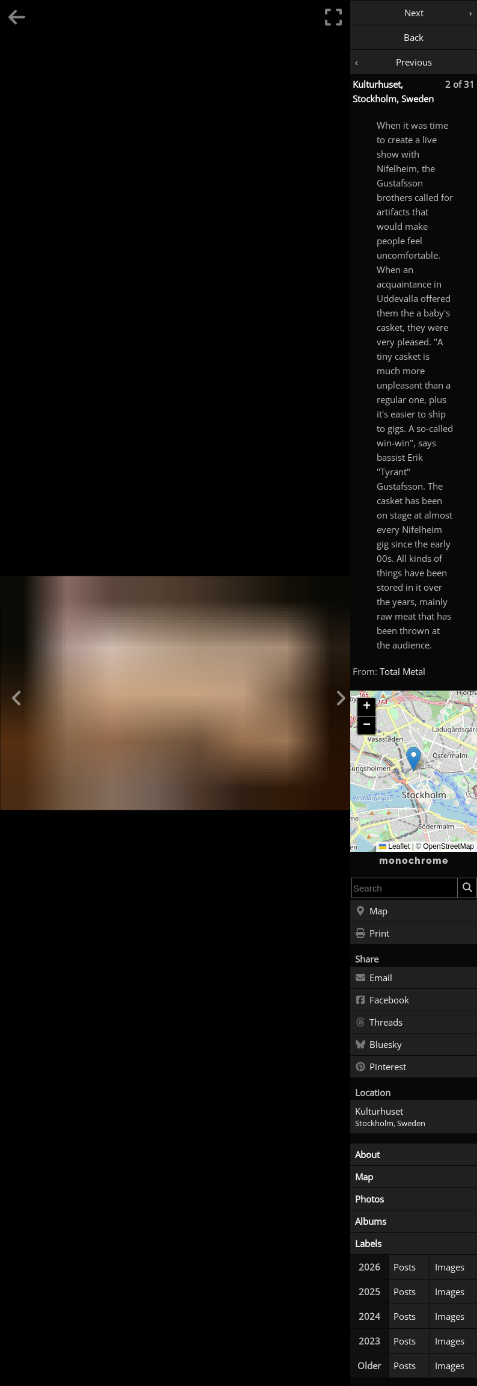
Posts (404, 1267)
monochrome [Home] (414, 860)
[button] (413, 759)
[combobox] (404, 888)
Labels (368, 1243)
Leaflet (394, 846)
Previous (414, 62)
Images (449, 1267)
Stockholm (374, 1123)
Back (414, 37)
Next (414, 13)
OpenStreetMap (448, 846)
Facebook (382, 1000)
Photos (369, 1199)
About (367, 1154)
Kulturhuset (379, 1111)
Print (372, 933)
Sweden (411, 1123)
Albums (370, 1221)
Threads (379, 1022)
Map (371, 911)
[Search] (466, 888)
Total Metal (402, 671)
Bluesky (378, 1045)
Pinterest (380, 1067)
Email (373, 978)
